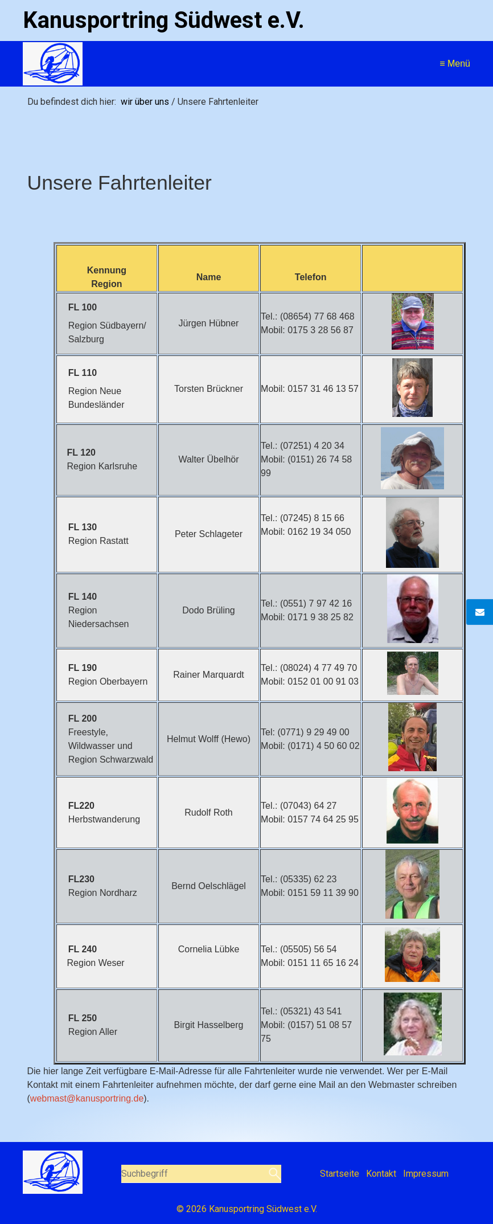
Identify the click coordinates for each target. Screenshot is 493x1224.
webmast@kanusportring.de (86, 1098)
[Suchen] (273, 1174)
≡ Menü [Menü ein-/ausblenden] (454, 63)
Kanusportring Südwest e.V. (164, 20)
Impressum (426, 1173)
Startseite (339, 1173)
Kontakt (381, 1173)
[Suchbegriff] (201, 1174)
